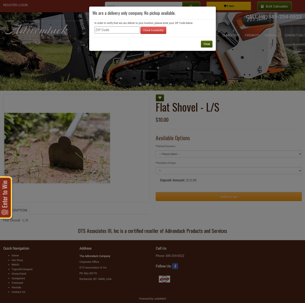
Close (207, 44)
